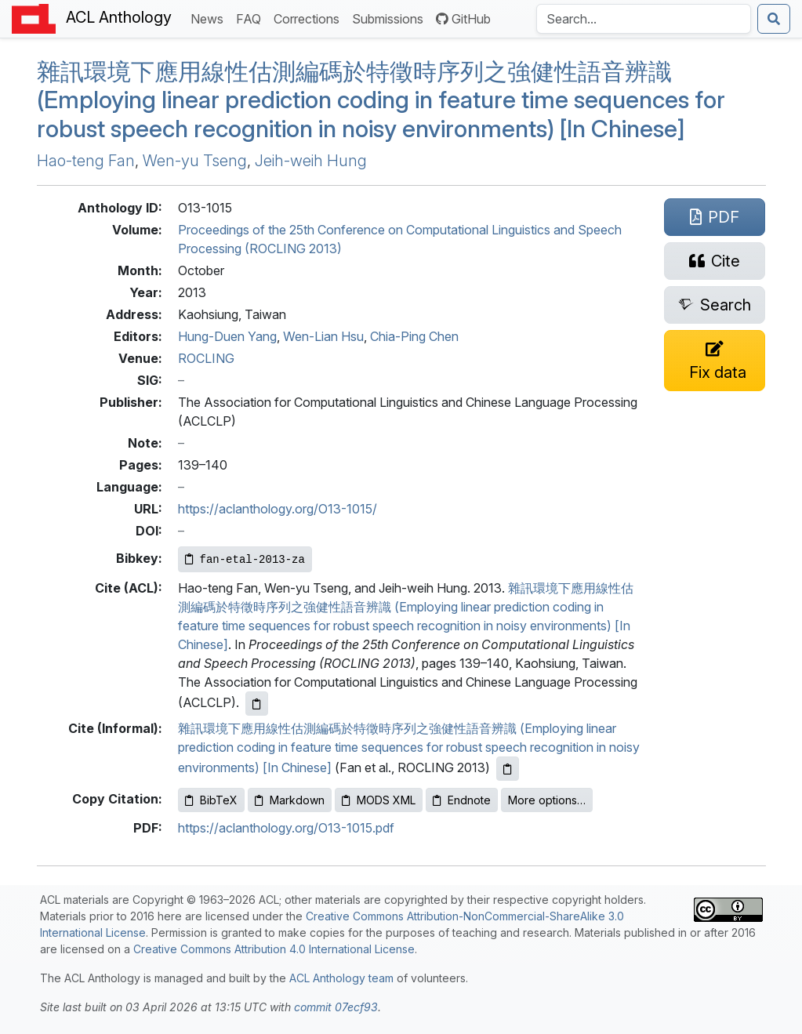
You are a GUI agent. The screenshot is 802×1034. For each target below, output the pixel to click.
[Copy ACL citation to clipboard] (256, 703)
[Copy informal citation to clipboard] (507, 768)
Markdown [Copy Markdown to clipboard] (290, 800)
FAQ (251, 18)
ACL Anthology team (341, 978)
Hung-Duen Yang (227, 336)
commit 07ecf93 (336, 1007)
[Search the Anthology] (643, 19)
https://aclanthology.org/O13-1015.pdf (286, 828)
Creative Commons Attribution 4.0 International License (274, 949)
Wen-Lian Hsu (323, 336)
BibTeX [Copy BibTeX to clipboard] (211, 800)
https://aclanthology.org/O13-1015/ (277, 509)
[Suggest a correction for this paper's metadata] (715, 360)
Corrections (310, 18)
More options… (547, 800)
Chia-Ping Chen (414, 336)
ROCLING (206, 358)
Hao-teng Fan (86, 160)
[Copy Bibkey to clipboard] (245, 559)
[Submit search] (773, 19)
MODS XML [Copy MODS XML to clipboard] (379, 800)
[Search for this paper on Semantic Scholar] (715, 305)
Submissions (391, 18)
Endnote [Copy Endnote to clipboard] (462, 800)
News (210, 18)
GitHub (463, 19)
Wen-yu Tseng (195, 160)
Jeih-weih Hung (311, 160)
